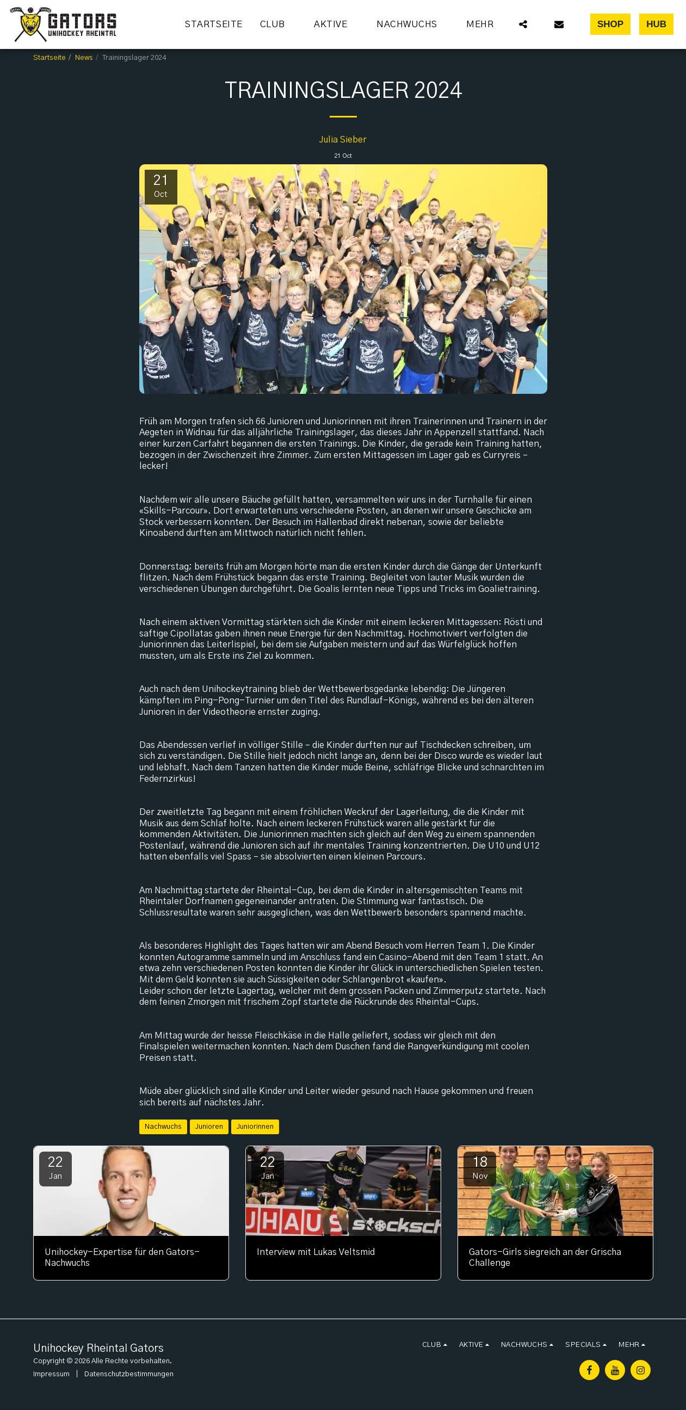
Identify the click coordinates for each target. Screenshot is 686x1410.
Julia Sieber (343, 139)
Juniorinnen (255, 1126)
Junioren (209, 1126)
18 (479, 1167)
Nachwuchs (163, 1126)
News (84, 57)
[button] (278, 24)
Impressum (51, 1374)
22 (55, 1167)
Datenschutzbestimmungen (129, 1374)
